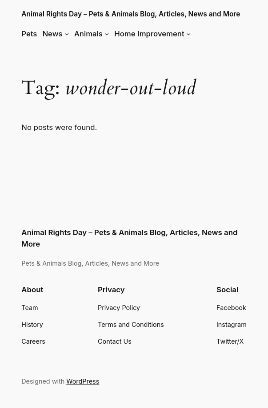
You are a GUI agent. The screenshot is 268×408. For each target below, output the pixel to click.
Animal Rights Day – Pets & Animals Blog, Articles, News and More (130, 14)
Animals (88, 33)
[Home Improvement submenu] (188, 33)
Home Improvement (149, 33)
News (52, 33)
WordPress (82, 381)
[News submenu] (66, 33)
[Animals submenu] (106, 33)
